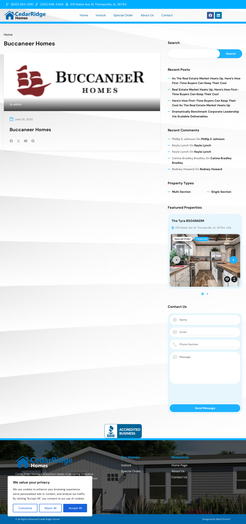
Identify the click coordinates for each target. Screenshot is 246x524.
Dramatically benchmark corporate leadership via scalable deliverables (205, 114)
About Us (147, 15)
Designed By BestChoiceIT (216, 519)
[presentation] (176, 260)
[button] (202, 294)
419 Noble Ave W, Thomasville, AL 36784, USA (201, 228)
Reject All (50, 508)
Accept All (75, 508)
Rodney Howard (211, 169)
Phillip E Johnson (212, 139)
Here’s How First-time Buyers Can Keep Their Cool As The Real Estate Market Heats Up (204, 103)
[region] (50, 496)
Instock (101, 15)
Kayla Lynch (202, 145)
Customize (25, 508)
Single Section (221, 192)
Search (174, 43)
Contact (167, 15)
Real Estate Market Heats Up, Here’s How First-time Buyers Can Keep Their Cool (205, 92)
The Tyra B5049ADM (188, 221)
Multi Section (181, 192)
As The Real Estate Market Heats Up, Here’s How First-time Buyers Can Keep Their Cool (206, 81)
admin (17, 104)
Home (84, 15)
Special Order (123, 15)
